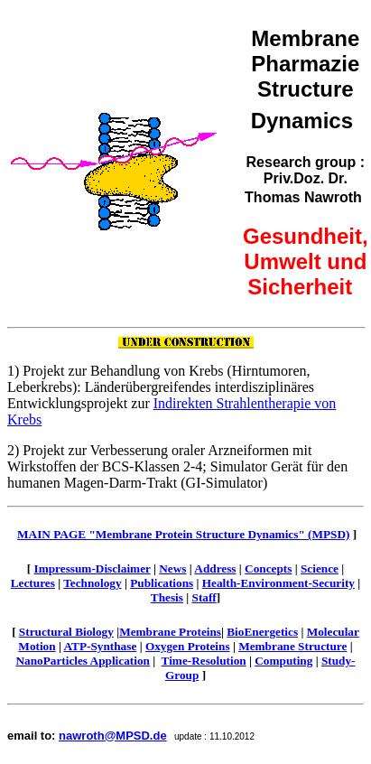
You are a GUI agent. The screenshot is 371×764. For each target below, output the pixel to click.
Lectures (33, 583)
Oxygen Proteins (187, 646)
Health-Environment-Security (278, 583)
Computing (283, 660)
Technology (92, 583)
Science (320, 568)
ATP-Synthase (99, 646)
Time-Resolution (204, 660)
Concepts (268, 568)
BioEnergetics (262, 631)
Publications (161, 583)
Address (215, 568)
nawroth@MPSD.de (113, 735)
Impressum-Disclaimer (92, 568)
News (172, 568)
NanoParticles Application (82, 660)
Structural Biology (66, 631)
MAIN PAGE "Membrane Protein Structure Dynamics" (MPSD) (183, 534)
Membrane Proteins (170, 631)
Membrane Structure (292, 646)
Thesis (167, 597)
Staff (204, 597)
